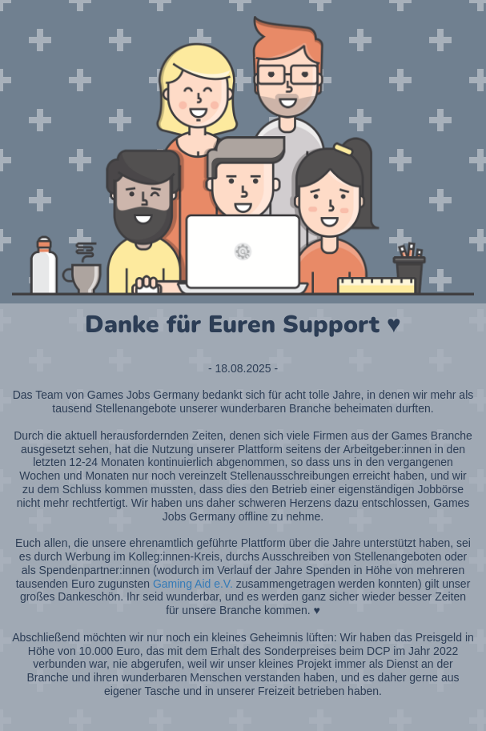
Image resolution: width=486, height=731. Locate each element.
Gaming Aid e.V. (193, 583)
